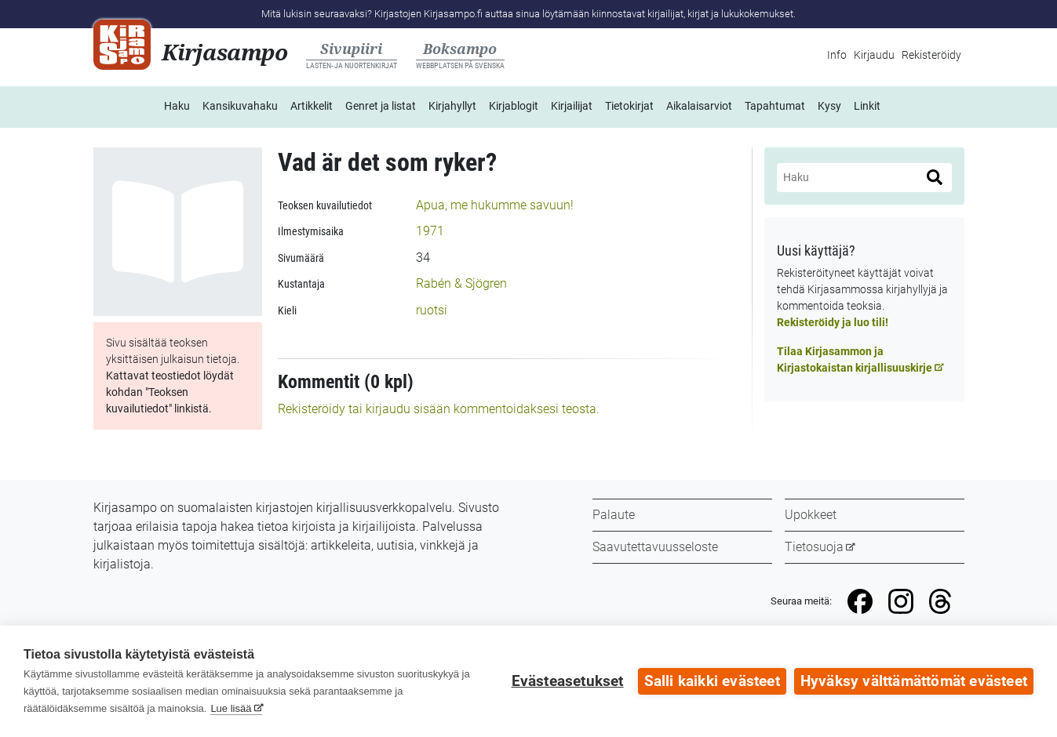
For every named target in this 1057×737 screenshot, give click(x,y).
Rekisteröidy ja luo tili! (832, 322)
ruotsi (431, 310)
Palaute (613, 514)
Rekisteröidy (931, 55)
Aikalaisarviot (699, 106)
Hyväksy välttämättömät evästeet (913, 681)
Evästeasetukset (568, 681)
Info (837, 55)
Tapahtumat (775, 106)
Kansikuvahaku (240, 106)
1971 (430, 230)
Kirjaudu (874, 55)
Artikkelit (311, 106)
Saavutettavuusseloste (655, 546)
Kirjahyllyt (452, 106)
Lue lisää (230, 708)
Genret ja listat (380, 106)
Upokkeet (810, 514)
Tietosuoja (814, 546)
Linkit (867, 106)
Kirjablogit (513, 106)
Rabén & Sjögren (461, 283)
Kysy (829, 106)
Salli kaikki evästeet (712, 681)
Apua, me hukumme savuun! (495, 205)
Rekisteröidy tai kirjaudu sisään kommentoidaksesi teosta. (439, 408)
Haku (177, 106)
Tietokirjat (629, 106)
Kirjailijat (571, 106)
